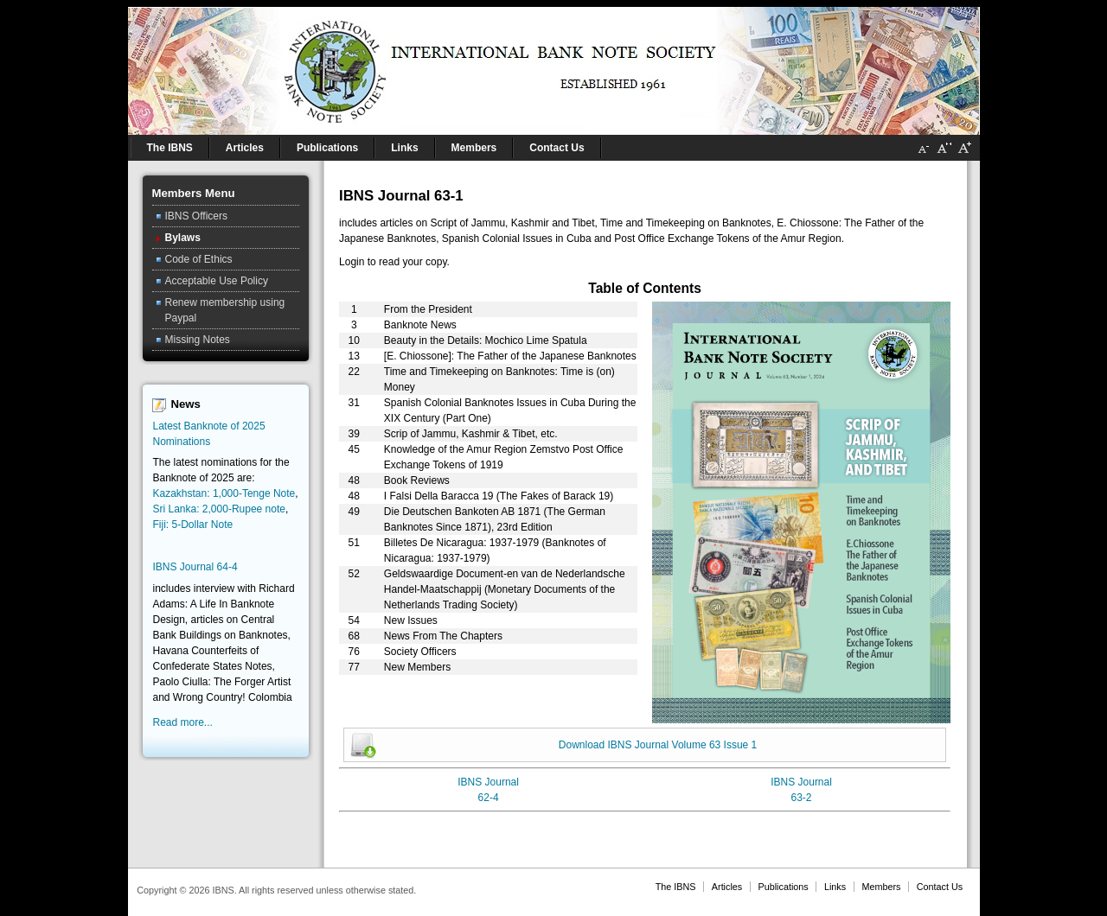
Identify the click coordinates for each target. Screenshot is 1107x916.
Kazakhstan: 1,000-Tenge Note (224, 493)
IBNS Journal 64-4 (195, 567)
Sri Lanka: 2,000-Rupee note (219, 509)
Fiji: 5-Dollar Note (193, 524)
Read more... (183, 722)
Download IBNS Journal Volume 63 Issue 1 (658, 745)
